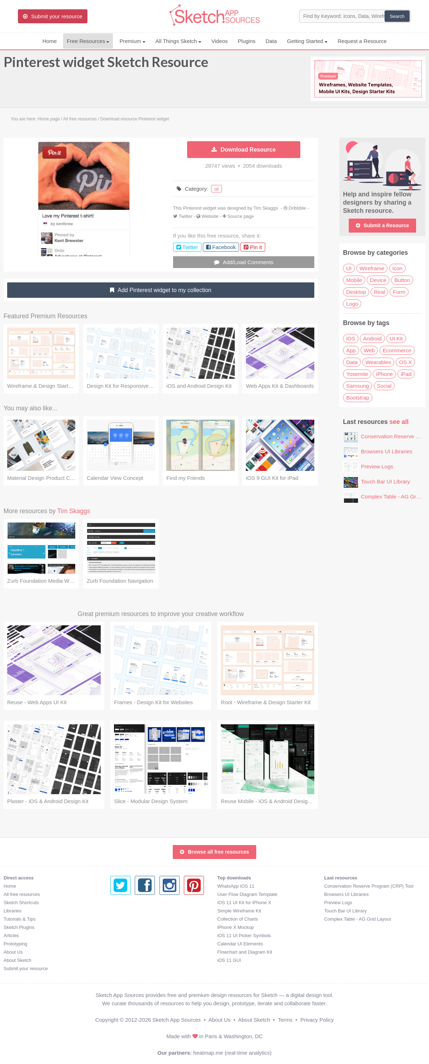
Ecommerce (397, 350)
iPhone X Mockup (128, 927)
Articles (11, 935)
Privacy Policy (317, 1020)
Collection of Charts (130, 919)
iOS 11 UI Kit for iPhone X (137, 902)
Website (210, 216)
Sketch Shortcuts (21, 902)
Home (49, 41)
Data (271, 41)
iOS (350, 338)
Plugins (247, 41)
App (351, 350)
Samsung (357, 386)
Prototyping (15, 943)
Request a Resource (362, 41)
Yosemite (357, 374)
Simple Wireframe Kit (132, 910)
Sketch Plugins (19, 927)
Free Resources (88, 41)
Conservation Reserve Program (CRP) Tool (261, 886)
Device (378, 280)
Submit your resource (26, 968)
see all (399, 421)
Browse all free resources (214, 852)
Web (369, 350)
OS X (405, 362)
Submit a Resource (382, 225)
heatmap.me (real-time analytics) (232, 1053)
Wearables (378, 362)
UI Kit (396, 338)
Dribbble (297, 208)
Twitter (185, 216)
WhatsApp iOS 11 (128, 886)
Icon (397, 268)
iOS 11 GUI (122, 960)
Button (402, 280)
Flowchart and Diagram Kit (137, 952)
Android (372, 338)
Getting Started (307, 41)
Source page (241, 216)
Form (399, 292)
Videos (219, 41)
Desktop (356, 292)
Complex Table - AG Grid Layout (250, 919)
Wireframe (371, 268)
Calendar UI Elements (133, 943)
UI (349, 268)
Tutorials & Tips (19, 919)
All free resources (22, 894)
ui (216, 189)
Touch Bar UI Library (385, 481)
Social (384, 386)
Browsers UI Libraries (386, 451)
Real (379, 292)
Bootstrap (357, 398)
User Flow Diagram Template (140, 894)
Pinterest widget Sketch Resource (106, 65)
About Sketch (17, 960)
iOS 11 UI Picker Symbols (137, 935)
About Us (13, 952)
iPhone (384, 374)
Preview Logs (377, 466)
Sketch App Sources (176, 1020)
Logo (352, 304)
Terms (285, 1020)
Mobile (354, 280)
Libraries (13, 910)
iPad (406, 374)
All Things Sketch (178, 41)
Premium (132, 41)
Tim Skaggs (265, 208)
